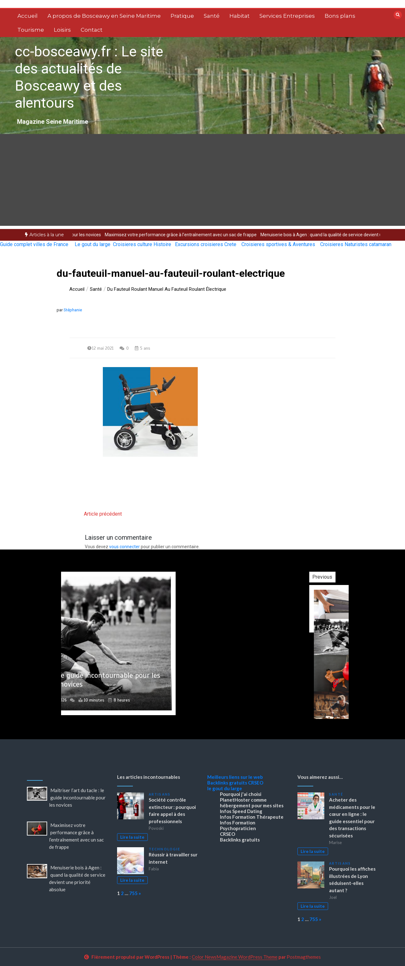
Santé (212, 16)
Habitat (239, 16)
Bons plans (340, 16)
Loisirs (62, 30)
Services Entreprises (287, 16)
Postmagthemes (304, 957)
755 (133, 893)
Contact (92, 30)
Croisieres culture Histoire (142, 244)
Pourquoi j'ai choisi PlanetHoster (240, 797)
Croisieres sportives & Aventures (278, 244)
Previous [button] (347, 577)
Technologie (164, 849)
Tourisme (30, 30)
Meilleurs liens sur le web (235, 777)
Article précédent (103, 514)
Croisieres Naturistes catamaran (355, 244)
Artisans (160, 794)
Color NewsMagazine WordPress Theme (234, 957)
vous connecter (124, 546)
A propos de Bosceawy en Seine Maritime (104, 16)
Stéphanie (73, 310)
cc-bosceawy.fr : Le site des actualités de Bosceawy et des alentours (89, 77)
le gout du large (224, 788)
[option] (193, 235)
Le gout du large (92, 244)
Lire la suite (132, 837)
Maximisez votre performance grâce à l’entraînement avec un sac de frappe (193, 234)
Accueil (27, 16)
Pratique (182, 16)
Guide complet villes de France (34, 244)
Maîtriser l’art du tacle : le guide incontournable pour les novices (77, 797)
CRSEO (255, 782)
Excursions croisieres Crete (205, 244)
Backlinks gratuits (227, 782)
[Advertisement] (202, 181)
